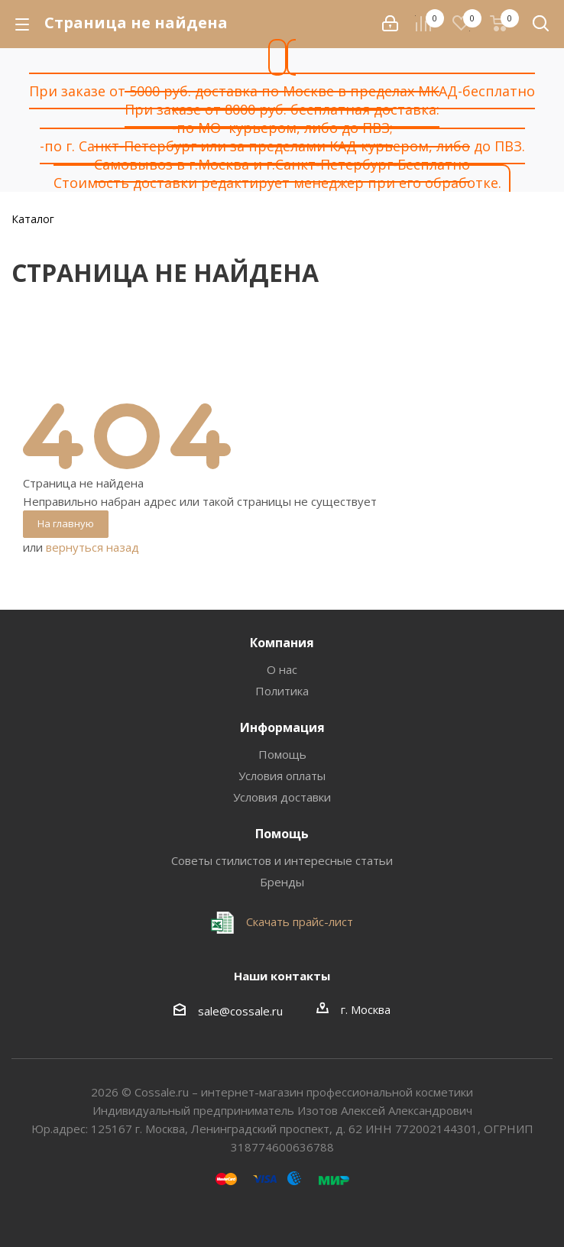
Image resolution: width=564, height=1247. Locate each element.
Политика (282, 690)
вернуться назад (92, 547)
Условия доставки (282, 797)
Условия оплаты (282, 775)
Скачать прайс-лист (298, 921)
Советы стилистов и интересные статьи (282, 860)
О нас (282, 669)
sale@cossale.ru (240, 1011)
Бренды (282, 881)
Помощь (282, 754)
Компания (282, 642)
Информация (282, 727)
